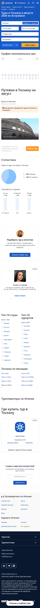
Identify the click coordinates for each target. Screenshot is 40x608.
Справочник (5, 501)
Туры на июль (6, 381)
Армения (7, 360)
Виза (3, 513)
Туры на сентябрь (27, 377)
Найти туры (30, 45)
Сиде (26, 334)
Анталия (27, 326)
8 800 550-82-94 (7, 550)
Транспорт (24, 505)
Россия (6, 327)
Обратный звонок (7, 554)
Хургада (27, 346)
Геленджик (28, 359)
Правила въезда (7, 505)
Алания (26, 330)
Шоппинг (24, 509)
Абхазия (7, 331)
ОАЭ (5, 344)
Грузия (6, 348)
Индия (6, 356)
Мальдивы (8, 340)
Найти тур (32, 148)
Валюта (4, 509)
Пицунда (27, 355)
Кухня (23, 501)
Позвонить (29, 443)
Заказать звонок (12, 443)
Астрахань (21, 3)
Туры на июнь (6, 377)
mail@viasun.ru (6, 557)
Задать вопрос (20, 296)
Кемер (26, 342)
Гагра (26, 338)
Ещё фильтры (7, 45)
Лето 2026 (5, 373)
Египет (6, 335)
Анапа (26, 363)
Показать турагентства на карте (20, 450)
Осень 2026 (25, 373)
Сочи (26, 351)
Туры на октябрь (27, 381)
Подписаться (20, 483)
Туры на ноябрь (27, 385)
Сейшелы (7, 352)
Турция (6, 323)
